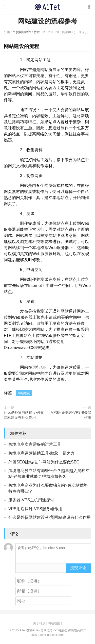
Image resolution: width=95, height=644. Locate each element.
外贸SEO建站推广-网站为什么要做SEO (44, 462)
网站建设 (24, 393)
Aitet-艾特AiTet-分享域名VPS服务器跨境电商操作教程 (47, 7)
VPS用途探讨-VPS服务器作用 (71, 414)
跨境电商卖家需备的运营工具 (34, 444)
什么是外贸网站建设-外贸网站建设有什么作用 (24, 414)
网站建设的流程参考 (47, 21)
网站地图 (54, 623)
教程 (37, 32)
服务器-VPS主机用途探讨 (31, 500)
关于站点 (39, 623)
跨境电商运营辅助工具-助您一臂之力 (41, 453)
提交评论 (78, 567)
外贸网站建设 (22, 32)
